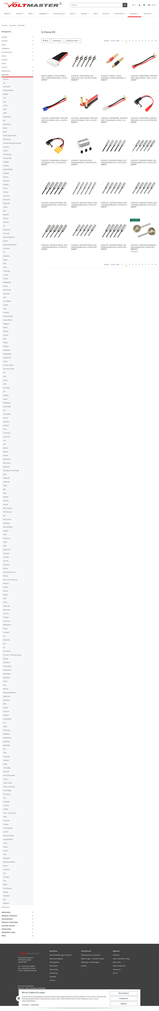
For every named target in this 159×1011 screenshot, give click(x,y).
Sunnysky (6, 757)
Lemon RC (6, 437)
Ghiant (5, 286)
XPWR (5, 884)
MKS (4, 493)
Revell (5, 681)
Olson (5, 542)
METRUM (6, 482)
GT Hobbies (7, 301)
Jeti (4, 391)
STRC (5, 753)
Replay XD (6, 677)
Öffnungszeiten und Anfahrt (90, 955)
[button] (139, 5)
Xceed (5, 866)
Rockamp (6, 700)
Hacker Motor (7, 320)
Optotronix (7, 550)
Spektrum (6, 741)
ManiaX (5, 452)
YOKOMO (6, 896)
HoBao (5, 343)
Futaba (5, 279)
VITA (4, 854)
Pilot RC (5, 591)
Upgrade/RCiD (8, 839)
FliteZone (6, 256)
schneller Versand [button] (8, 925)
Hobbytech (7, 350)
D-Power (6, 166)
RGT (4, 685)
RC (4, 647)
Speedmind (7, 738)
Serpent (6, 715)
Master (5, 455)
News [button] (4, 935)
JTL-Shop (148, 1008)
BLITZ (5, 132)
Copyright (52, 977)
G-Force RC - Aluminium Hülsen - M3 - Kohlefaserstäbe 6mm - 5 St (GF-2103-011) (114, 246)
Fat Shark (6, 248)
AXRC (5, 113)
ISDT (4, 384)
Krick (5, 429)
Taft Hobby (7, 768)
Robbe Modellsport (9, 693)
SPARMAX (6, 734)
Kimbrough (7, 406)
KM (4, 410)
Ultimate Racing (8, 836)
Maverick (6, 467)
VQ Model (6, 858)
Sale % (4, 63)
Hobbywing (7, 354)
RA (4, 636)
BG (4, 120)
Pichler (5, 587)
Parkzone (6, 565)
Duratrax (6, 196)
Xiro (4, 873)
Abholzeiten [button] (6, 912)
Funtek (5, 275)
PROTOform (7, 625)
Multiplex (6, 523)
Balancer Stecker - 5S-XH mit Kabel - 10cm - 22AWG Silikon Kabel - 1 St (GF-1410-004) (54, 77)
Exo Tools (6, 233)
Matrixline (6, 459)
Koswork (6, 425)
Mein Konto (117, 962)
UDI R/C (5, 832)
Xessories (6, 869)
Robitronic (6, 696)
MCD (4, 474)
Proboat (6, 617)
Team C (5, 779)
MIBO (5, 486)
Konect (5, 418)
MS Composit (7, 508)
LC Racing (6, 433)
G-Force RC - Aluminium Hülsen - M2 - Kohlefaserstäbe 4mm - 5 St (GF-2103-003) (114, 161)
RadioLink (6, 640)
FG (4, 252)
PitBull (5, 595)
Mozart (5, 504)
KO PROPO (6, 414)
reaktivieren (7, 670)
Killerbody (6, 403)
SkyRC (5, 726)
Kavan (5, 399)
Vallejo (5, 847)
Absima (5, 79)
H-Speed (6, 312)
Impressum (25, 1005)
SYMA (5, 764)
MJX (4, 489)
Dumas (5, 192)
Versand (52, 980)
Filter (45, 41)
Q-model (6, 632)
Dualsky (6, 184)
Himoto (5, 335)
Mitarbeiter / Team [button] (8, 932)
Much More (7, 519)
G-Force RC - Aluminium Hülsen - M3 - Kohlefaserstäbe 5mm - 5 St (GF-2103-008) (84, 246)
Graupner (6, 294)
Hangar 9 (6, 324)
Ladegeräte (5, 48)
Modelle (4, 37)
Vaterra (5, 851)
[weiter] (155, 40)
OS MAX (6, 557)
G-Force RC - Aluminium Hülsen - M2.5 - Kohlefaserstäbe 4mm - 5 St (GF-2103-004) (114, 204)
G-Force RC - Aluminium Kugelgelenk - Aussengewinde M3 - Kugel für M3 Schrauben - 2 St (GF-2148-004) (144, 246)
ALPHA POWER (8, 90)
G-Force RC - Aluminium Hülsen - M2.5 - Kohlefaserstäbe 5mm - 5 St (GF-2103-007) (144, 204)
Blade (5, 128)
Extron (5, 241)
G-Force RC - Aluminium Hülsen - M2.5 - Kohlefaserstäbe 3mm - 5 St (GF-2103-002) (84, 204)
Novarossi (6, 538)
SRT (4, 749)
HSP (4, 376)
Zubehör (4, 60)
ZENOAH (6, 903)
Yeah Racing (7, 888)
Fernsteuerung (7, 52)
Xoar (4, 881)
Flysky (5, 260)
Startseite (116, 955)
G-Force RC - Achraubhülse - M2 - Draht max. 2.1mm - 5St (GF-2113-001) (84, 77)
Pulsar (5, 629)
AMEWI (5, 94)
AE (4, 83)
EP (4, 226)
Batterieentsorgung (56, 959)
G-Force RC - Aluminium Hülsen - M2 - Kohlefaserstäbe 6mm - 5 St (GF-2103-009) (54, 204)
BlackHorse (7, 124)
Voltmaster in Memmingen (90, 962)
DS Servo (6, 181)
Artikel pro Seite (72, 41)
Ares (4, 102)
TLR (4, 798)
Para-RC (6, 561)
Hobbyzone (7, 358)
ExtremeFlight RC (9, 237)
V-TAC (5, 843)
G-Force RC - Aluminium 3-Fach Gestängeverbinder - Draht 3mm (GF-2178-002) (83, 161)
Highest (5, 331)
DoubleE (6, 173)
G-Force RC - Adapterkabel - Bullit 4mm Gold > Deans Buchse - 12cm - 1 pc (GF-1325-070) (144, 77)
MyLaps (5, 531)
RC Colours (7, 651)
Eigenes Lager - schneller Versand (92, 959)
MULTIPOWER (7, 527)
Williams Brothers (9, 862)
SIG (4, 723)
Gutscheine (5, 907)
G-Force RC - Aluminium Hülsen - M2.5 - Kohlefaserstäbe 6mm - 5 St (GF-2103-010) (54, 246)
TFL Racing (6, 794)
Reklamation (53, 966)
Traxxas (5, 824)
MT (4, 516)
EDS (4, 211)
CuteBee (6, 162)
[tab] (17, 912)
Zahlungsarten (54, 962)
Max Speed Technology (11, 470)
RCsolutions (7, 666)
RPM (4, 704)
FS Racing (6, 271)
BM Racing (6, 139)
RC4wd (5, 659)
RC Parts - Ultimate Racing (12, 655)
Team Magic (7, 790)
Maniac (5, 448)
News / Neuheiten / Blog (121, 959)
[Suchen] (96, 5)
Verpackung (53, 973)
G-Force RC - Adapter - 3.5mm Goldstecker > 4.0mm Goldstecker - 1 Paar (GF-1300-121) (113, 77)
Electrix (5, 218)
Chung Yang (7, 158)
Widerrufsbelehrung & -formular (60, 955)
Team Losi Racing (9, 787)
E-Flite (5, 207)
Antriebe (5, 41)
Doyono (5, 177)
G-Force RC (7, 282)
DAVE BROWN (8, 169)
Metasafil (6, 478)
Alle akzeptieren (124, 993)
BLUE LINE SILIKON (9, 136)
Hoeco (5, 361)
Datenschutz (35, 1005)
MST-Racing (7, 512)
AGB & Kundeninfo (119, 966)
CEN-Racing (7, 154)
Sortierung (56, 41)
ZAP (4, 900)
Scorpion (6, 711)
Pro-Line (6, 613)
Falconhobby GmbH (10, 245)
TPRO (5, 817)
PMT (4, 598)
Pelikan (5, 576)
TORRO (5, 809)
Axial (4, 109)
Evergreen (6, 230)
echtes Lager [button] (6, 929)
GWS (4, 309)
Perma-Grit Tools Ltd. (10, 580)
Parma (5, 568)
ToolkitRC (6, 802)
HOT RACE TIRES (8, 369)
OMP (4, 546)
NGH (4, 534)
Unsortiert (5, 75)
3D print (4, 67)
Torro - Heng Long (9, 813)
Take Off (6, 772)
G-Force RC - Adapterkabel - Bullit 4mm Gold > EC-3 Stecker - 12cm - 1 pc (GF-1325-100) (54, 119)
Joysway (6, 395)
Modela (5, 497)
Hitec (5, 339)
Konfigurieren (123, 998)
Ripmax (5, 689)
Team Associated (9, 775)
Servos (4, 56)
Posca (5, 602)
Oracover (6, 553)
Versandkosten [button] (7, 919)
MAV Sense (7, 463)
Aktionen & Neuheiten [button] (10, 922)
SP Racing (6, 730)
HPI (4, 373)
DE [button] (133, 5)
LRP (4, 444)
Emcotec (6, 222)
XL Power (6, 877)
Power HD (6, 606)
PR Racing (6, 610)
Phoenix (6, 583)
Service (115, 973)
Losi (4, 440)
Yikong (5, 892)
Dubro (5, 188)
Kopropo (6, 422)
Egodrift (6, 215)
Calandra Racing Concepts (12, 143)
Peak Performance (9, 572)
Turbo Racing (7, 828)
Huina (5, 380)
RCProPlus (6, 662)
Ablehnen (124, 1004)
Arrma (5, 105)
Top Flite (6, 805)
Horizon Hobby (8, 365)
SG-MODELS (7, 719)
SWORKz (6, 760)
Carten (5, 151)
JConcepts (6, 388)
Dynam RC (6, 199)
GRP (4, 297)
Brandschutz (6, 71)
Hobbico (6, 346)
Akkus (4, 45)
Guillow (5, 305)
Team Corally (7, 783)
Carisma (6, 147)
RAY (4, 644)
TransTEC (6, 820)
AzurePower (7, 117)
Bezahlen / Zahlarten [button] (9, 916)
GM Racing (7, 290)
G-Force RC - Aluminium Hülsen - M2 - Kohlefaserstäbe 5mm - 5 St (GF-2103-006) (144, 161)
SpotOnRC (6, 745)
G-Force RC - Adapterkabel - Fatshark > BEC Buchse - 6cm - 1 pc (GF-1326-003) (144, 119)
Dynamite (6, 203)
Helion (5, 327)
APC (4, 98)
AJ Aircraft (6, 87)
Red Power (6, 674)
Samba (5, 708)
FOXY (5, 267)
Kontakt (83, 966)
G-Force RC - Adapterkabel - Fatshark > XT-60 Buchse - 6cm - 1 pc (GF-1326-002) (54, 161)
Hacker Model (8, 316)
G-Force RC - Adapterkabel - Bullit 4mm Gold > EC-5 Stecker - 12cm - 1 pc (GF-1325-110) (84, 119)
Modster (6, 501)
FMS (4, 263)
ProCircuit (6, 621)
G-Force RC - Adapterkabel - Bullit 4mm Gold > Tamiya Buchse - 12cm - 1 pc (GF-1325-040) (114, 119)
